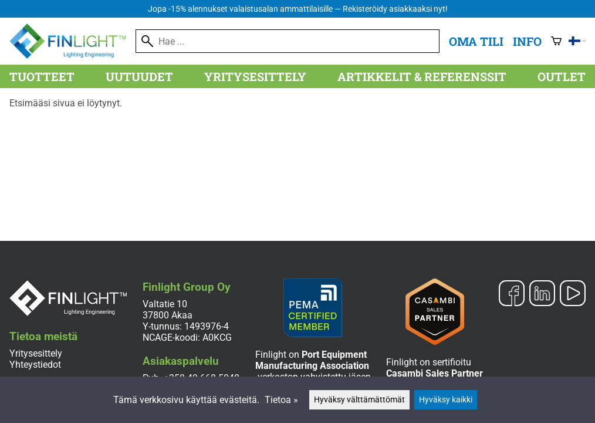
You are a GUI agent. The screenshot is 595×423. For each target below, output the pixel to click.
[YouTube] (573, 294)
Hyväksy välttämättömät (359, 400)
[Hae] (288, 41)
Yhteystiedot (35, 364)
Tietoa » (281, 399)
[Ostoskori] (556, 41)
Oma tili (476, 41)
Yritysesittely (255, 76)
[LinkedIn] (542, 294)
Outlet (561, 76)
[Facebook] (512, 294)
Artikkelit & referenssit (421, 76)
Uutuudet (139, 76)
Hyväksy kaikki (445, 400)
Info (527, 41)
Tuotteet (42, 76)
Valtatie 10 (165, 304)
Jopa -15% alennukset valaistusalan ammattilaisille (298, 9)
